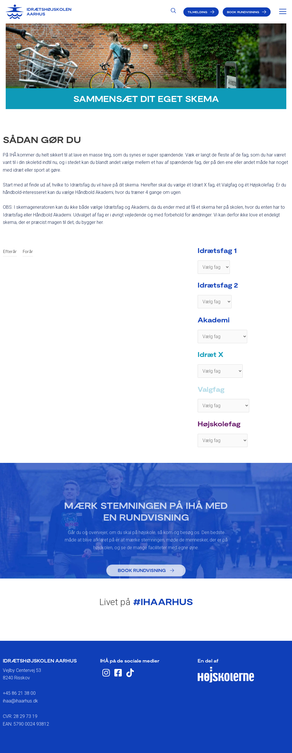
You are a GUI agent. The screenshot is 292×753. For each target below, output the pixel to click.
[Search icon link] (173, 11)
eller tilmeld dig (146, 627)
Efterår (10, 251)
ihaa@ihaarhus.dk (20, 701)
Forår (28, 251)
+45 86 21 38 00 (19, 693)
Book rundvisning (243, 12)
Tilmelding (197, 12)
